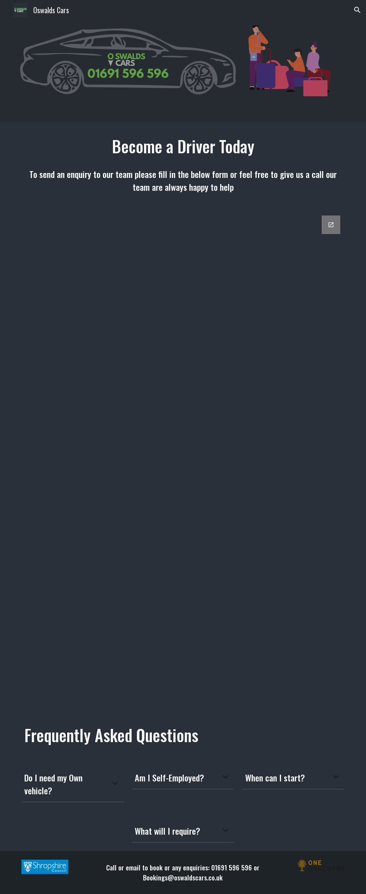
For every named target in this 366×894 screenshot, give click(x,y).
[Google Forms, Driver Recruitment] (183, 459)
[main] (183, 146)
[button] (357, 10)
